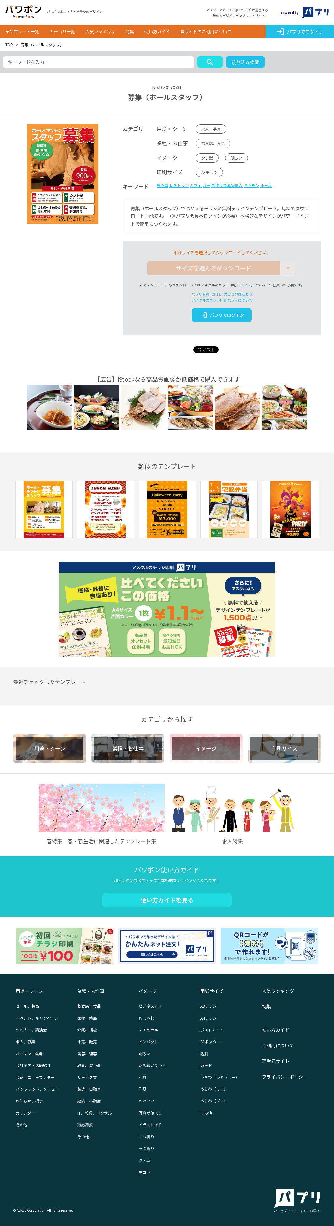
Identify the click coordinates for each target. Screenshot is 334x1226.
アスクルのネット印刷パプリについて (221, 300)
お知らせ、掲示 (29, 1100)
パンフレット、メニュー (37, 1089)
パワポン (23, 11)
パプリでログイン (300, 31)
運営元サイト (275, 1061)
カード (206, 1065)
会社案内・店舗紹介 (33, 1065)
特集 (130, 31)
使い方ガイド (157, 31)
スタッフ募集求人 (227, 185)
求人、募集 (211, 129)
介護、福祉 (87, 1029)
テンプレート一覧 (22, 31)
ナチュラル (148, 1029)
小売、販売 (87, 1041)
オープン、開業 (29, 1053)
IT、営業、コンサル (94, 1113)
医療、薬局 (87, 1018)
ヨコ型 (144, 1172)
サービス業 (87, 1077)
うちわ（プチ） (214, 1100)
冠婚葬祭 (85, 1124)
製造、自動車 (89, 1089)
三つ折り (146, 1148)
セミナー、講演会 (31, 1029)
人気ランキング (100, 31)
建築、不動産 (89, 1100)
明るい (236, 158)
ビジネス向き (150, 1006)
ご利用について (278, 1045)
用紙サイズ (211, 991)
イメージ (148, 991)
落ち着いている (152, 1065)
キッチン (251, 185)
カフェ (196, 185)
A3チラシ (208, 1006)
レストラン (179, 185)
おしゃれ (146, 1018)
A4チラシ (209, 172)
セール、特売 (27, 1006)
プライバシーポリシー (285, 1076)
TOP (9, 44)
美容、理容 (87, 1053)
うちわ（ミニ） (214, 1089)
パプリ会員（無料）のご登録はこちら (221, 294)
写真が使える (150, 1113)
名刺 (204, 1053)
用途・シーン (29, 991)
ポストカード (212, 1029)
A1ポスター (210, 1041)
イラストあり (150, 1124)
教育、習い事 (89, 1065)
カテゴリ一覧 (62, 31)
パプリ (245, 284)
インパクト (148, 1041)
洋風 (142, 1089)
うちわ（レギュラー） (219, 1077)
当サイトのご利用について (205, 31)
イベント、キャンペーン (37, 1018)
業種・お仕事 (91, 991)
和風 (142, 1077)
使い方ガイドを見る (167, 900)
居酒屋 (162, 185)
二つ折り (146, 1136)
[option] (44, 511)
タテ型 (207, 158)
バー (206, 185)
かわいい (146, 1100)
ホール (266, 185)
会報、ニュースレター (35, 1077)
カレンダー (25, 1113)
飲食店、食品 (213, 143)
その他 (21, 1124)
